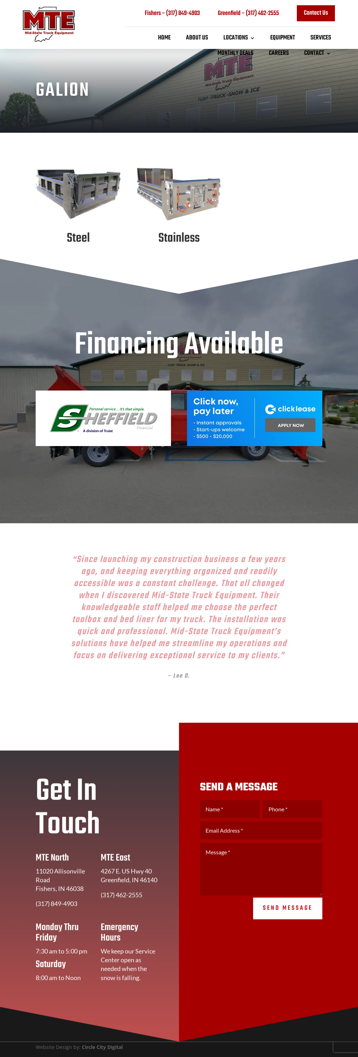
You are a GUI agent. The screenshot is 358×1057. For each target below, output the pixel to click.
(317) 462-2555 (262, 13)
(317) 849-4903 (183, 13)
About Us (197, 38)
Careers (279, 53)
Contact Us (316, 13)
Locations (235, 38)
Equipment (282, 38)
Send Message (288, 918)
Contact (314, 53)
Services (320, 38)
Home (164, 38)
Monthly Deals (235, 53)
